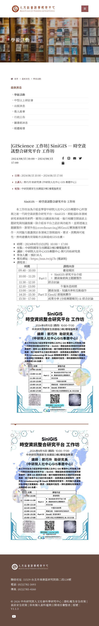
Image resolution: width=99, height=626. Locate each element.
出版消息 (19, 106)
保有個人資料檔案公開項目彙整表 (50, 605)
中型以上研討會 (23, 100)
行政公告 (19, 117)
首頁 (14, 78)
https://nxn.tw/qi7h (43, 259)
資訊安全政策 (19, 605)
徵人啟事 (19, 111)
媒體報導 (19, 128)
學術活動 (37, 78)
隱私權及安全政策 (75, 601)
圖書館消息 (21, 123)
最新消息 (26, 78)
